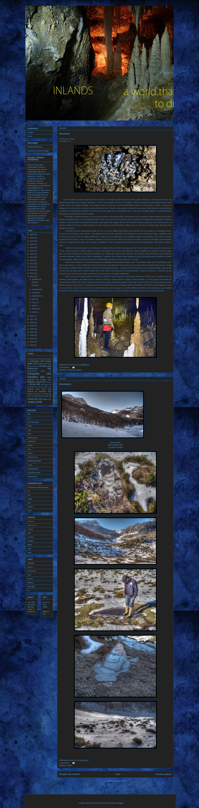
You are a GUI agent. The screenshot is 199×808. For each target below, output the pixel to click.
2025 (32, 238)
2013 (32, 276)
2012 (32, 316)
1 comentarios (64, 763)
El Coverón (33, 366)
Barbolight (31, 587)
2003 (32, 345)
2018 (32, 260)
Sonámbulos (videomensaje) (37, 487)
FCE (29, 414)
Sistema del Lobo (41, 396)
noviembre (36, 289)
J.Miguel (30, 541)
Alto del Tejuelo (38, 359)
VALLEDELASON (33, 473)
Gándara (78, 370)
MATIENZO (31, 441)
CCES (29, 426)
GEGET (30, 507)
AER (29, 434)
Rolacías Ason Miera (36, 389)
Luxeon (30, 579)
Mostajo (48, 382)
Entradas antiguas (164, 774)
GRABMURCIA (33, 469)
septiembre (36, 296)
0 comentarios (64, 367)
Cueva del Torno (44, 364)
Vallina (45, 399)
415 (28, 359)
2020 (32, 254)
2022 (32, 247)
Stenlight (30, 563)
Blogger (120, 803)
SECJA (30, 453)
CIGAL (29, 465)
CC (28, 491)
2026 (32, 234)
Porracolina (31, 387)
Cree (29, 575)
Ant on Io (30, 521)
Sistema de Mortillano (36, 391)
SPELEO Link (32, 457)
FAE (29, 495)
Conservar (70, 370)
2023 (32, 244)
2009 (32, 326)
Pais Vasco (44, 384)
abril (34, 305)
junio (34, 299)
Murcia (33, 384)
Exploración (32, 368)
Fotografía (33, 373)
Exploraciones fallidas (36, 371)
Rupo (29, 552)
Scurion (30, 567)
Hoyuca (43, 380)
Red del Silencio (43, 387)
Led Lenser (31, 571)
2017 (32, 263)
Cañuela (48, 359)
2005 (32, 339)
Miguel (29, 545)
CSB (29, 430)
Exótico (43, 366)
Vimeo (29, 136)
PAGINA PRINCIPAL (35, 147)
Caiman (30, 529)
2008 (32, 329)
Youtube (30, 132)
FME (29, 503)
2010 (32, 322)
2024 (32, 241)
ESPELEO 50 (32, 438)
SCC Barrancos (33, 422)
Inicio (117, 774)
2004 (32, 342)
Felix (29, 533)
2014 (32, 273)
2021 (32, 251)
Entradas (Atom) (121, 781)
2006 (32, 335)
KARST (30, 445)
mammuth (97, 803)
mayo (34, 302)
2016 (32, 267)
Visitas (69, 765)
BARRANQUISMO (34, 461)
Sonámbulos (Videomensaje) (38, 151)
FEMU (29, 499)
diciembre (36, 279)
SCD (29, 449)
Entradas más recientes (69, 774)
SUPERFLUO (32, 477)
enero (34, 312)
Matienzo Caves (34, 382)
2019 (32, 257)
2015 (32, 270)
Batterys (30, 583)
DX (28, 590)
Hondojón (65, 384)
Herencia (64, 133)
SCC (29, 418)
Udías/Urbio (32, 399)
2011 (32, 319)
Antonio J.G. (32, 525)
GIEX (29, 511)
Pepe (29, 549)
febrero (35, 309)
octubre (35, 293)
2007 (32, 332)
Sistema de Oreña (33, 394)
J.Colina (30, 537)
